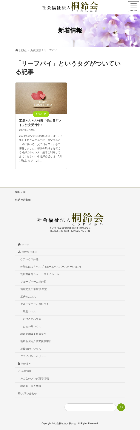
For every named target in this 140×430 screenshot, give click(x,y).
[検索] (121, 407)
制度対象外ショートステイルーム (39, 274)
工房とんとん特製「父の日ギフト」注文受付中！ (40, 123)
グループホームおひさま (34, 304)
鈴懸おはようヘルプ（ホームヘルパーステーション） (51, 266)
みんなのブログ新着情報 (34, 378)
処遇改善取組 (23, 199)
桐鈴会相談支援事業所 (33, 333)
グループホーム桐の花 (33, 281)
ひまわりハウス (32, 326)
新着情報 (25, 371)
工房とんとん (28, 296)
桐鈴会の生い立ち (30, 348)
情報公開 (20, 192)
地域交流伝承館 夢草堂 (33, 289)
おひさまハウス (32, 318)
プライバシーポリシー (33, 356)
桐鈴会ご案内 (27, 251)
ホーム (24, 244)
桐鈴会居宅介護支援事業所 (35, 341)
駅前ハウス (29, 311)
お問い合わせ (27, 393)
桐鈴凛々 (24, 363)
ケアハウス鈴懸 (29, 259)
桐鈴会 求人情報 (30, 386)
